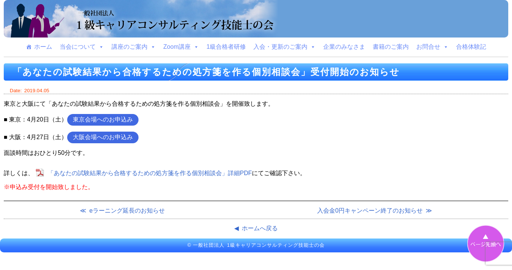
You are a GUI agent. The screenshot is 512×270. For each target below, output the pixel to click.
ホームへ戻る (260, 228)
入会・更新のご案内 (284, 47)
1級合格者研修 (226, 47)
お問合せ (432, 47)
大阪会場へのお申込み (103, 137)
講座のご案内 (133, 47)
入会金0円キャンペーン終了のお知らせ (370, 210)
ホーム (43, 47)
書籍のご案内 (391, 47)
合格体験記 (471, 47)
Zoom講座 (181, 47)
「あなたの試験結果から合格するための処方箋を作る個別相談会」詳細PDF (150, 173)
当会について (82, 47)
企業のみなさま (344, 47)
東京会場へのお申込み (103, 119)
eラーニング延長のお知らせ (127, 210)
